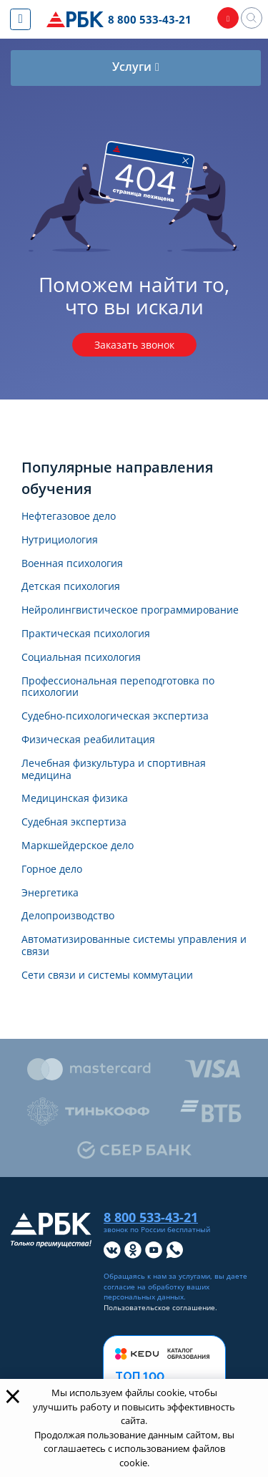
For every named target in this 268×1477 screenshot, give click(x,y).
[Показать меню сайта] (20, 19)
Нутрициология (59, 540)
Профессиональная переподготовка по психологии (117, 687)
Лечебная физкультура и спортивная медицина (113, 769)
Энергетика (50, 893)
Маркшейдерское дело (77, 846)
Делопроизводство (67, 916)
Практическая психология (85, 634)
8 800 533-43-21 (150, 19)
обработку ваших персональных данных (156, 1292)
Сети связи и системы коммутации (107, 975)
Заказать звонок (134, 345)
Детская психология (70, 587)
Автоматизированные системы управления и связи (134, 946)
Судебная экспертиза (73, 822)
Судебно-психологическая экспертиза (115, 716)
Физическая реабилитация (88, 740)
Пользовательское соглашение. (160, 1307)
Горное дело (51, 869)
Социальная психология (81, 658)
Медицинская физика (74, 799)
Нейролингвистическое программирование (130, 610)
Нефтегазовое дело (68, 516)
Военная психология (72, 564)
